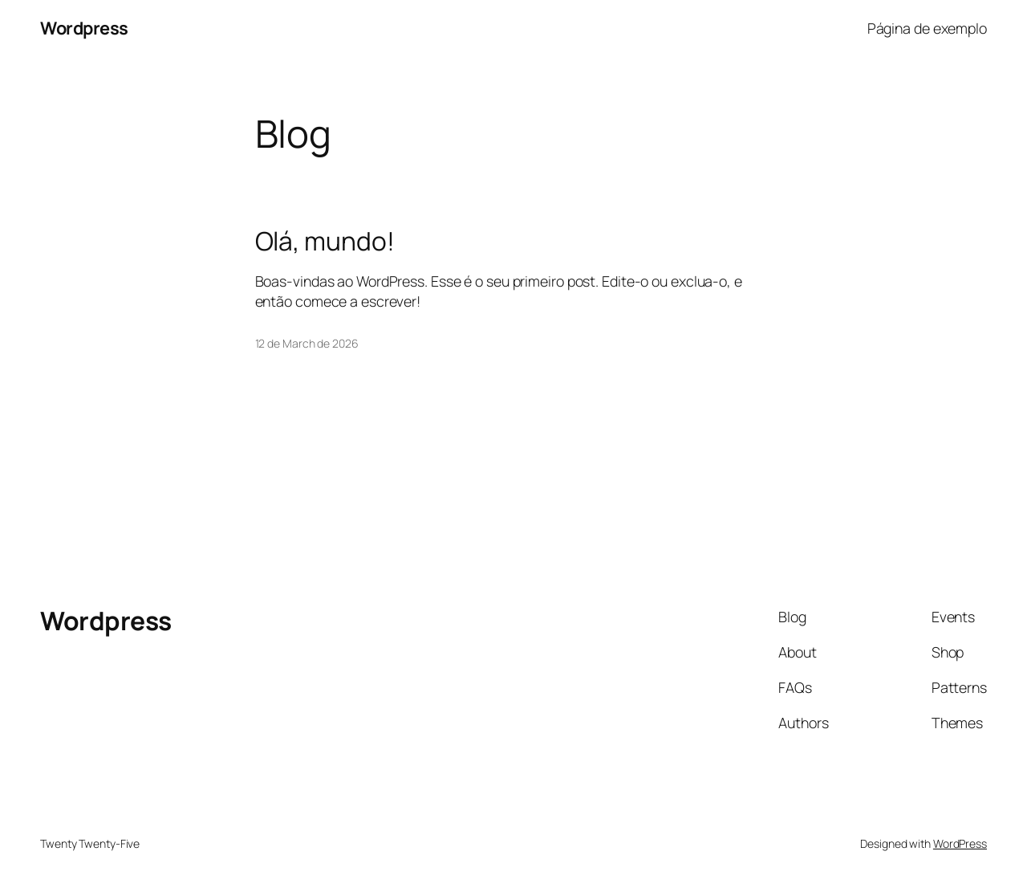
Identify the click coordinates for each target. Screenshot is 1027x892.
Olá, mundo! (325, 241)
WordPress (960, 843)
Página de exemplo (927, 28)
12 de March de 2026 (307, 343)
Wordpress (84, 28)
